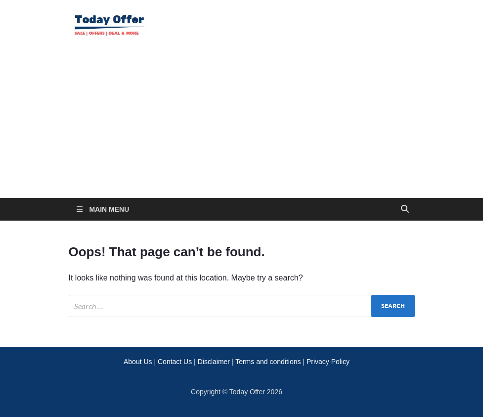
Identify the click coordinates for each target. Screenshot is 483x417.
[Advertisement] (241, 123)
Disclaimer (214, 362)
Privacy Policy (328, 362)
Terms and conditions (268, 362)
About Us (138, 362)
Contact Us (175, 362)
